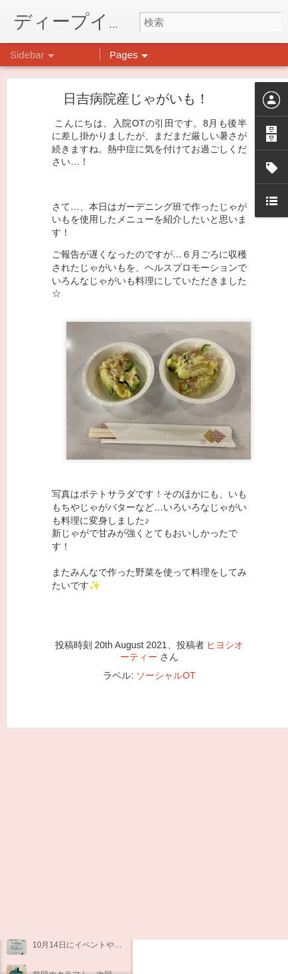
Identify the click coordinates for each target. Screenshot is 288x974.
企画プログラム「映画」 (76, 885)
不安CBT (48, 855)
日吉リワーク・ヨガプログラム (88, 796)
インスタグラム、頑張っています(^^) (99, 915)
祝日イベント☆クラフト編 (80, 825)
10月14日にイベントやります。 (89, 945)
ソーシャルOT (165, 625)
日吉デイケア (206, 833)
